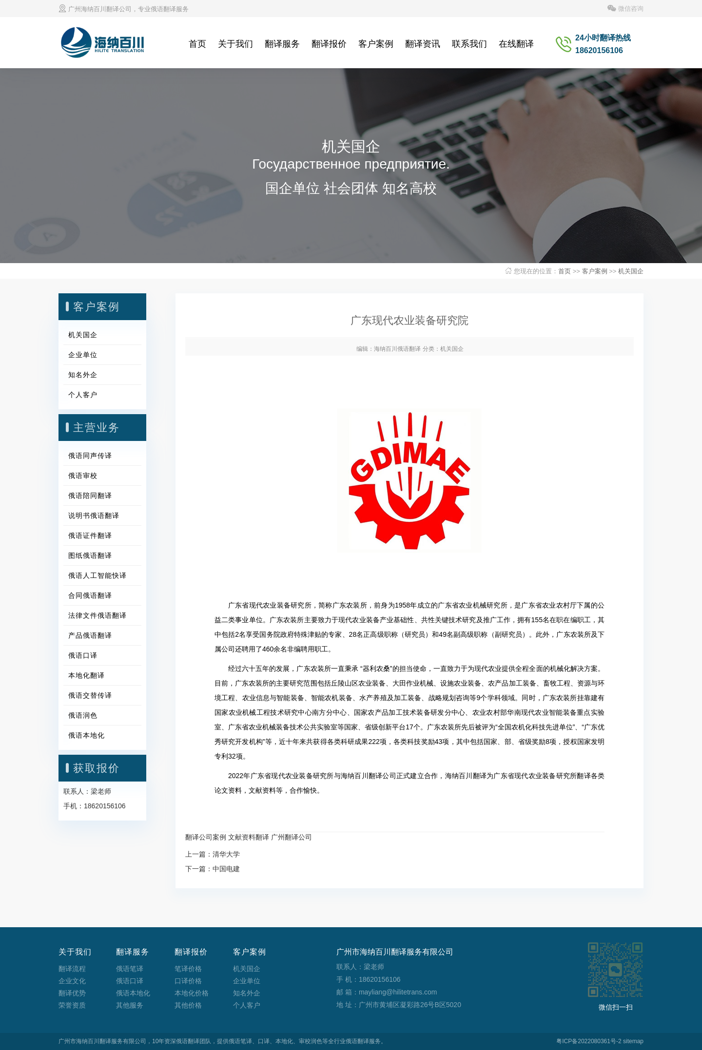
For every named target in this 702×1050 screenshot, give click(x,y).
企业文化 (72, 981)
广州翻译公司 (291, 837)
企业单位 (83, 355)
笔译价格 (188, 969)
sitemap (633, 1041)
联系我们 (469, 44)
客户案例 (375, 44)
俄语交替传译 (90, 695)
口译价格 (188, 981)
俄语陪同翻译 (90, 495)
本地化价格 (192, 993)
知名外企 (83, 375)
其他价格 (188, 1005)
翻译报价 (329, 44)
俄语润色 (83, 715)
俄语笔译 (129, 969)
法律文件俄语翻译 (97, 615)
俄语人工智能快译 (97, 575)
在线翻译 (516, 44)
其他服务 (129, 1005)
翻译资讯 (422, 44)
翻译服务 (282, 44)
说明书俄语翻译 (93, 515)
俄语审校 (83, 475)
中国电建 (226, 869)
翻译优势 (72, 993)
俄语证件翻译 (90, 535)
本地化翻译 (86, 675)
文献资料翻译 (248, 837)
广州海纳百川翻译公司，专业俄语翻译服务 (123, 9)
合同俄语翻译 (90, 595)
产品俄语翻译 (90, 635)
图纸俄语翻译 (90, 555)
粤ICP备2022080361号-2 (588, 1041)
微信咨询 (625, 8)
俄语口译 (83, 655)
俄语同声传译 (90, 455)
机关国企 (631, 271)
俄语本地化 (86, 735)
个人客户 (83, 395)
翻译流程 (72, 969)
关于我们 (235, 44)
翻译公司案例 (205, 837)
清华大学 (226, 854)
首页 (197, 44)
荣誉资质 (72, 1005)
